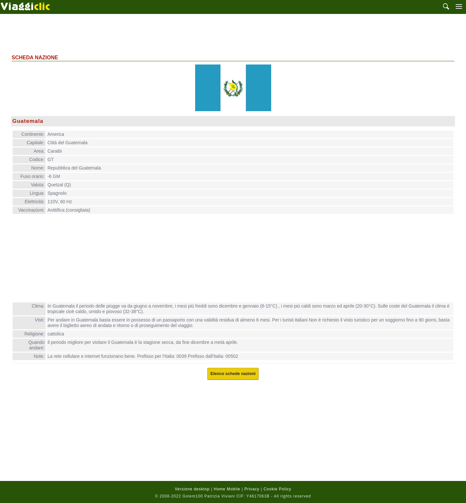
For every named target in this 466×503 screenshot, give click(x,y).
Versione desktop (192, 489)
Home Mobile (227, 489)
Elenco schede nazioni (232, 373)
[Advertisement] (233, 33)
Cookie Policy (277, 489)
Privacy (251, 489)
